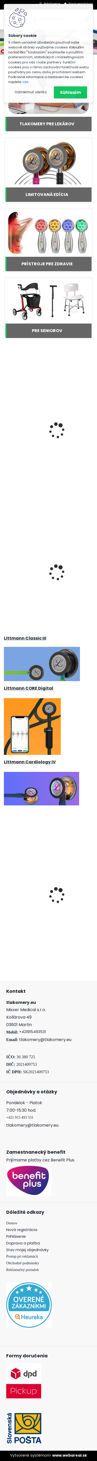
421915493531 (33, 1031)
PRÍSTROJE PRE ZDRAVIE (47, 264)
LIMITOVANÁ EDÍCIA (47, 194)
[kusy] (23, 937)
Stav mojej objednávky (27, 1249)
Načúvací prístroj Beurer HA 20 (39, 907)
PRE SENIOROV (47, 331)
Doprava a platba (23, 1243)
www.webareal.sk (69, 1455)
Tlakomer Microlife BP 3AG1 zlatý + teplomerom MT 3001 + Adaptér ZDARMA (48, 585)
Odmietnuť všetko (30, 92)
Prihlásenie (16, 1236)
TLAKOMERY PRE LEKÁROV (46, 124)
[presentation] (7, 891)
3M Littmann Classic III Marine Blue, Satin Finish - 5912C (48, 442)
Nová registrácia (21, 1229)
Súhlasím (70, 92)
